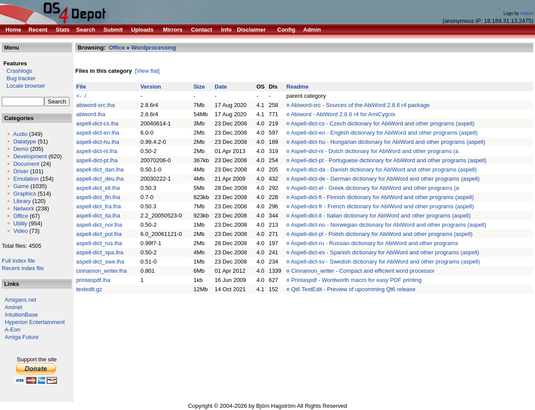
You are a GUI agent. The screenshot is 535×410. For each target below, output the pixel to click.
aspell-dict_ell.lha (98, 188)
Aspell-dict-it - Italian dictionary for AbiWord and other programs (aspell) (381, 215)
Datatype (24, 141)
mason (526, 13)
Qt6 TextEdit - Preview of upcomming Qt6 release (353, 289)
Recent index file (23, 268)
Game (20, 186)
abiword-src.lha (95, 105)
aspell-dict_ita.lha (98, 215)
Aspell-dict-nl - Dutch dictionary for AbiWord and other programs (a (374, 151)
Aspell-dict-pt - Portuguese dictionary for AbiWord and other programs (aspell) (388, 160)
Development (30, 156)
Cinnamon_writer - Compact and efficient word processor (363, 270)
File (81, 86)
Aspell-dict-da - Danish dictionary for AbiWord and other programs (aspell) (384, 169)
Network (23, 208)
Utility (20, 223)
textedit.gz (89, 289)
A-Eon (13, 329)
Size (199, 86)
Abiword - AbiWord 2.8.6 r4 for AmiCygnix (343, 114)
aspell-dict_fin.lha (98, 197)
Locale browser (23, 85)
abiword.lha (91, 114)
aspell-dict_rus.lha (99, 243)
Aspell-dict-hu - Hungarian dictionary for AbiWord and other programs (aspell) (388, 142)
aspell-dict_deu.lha (99, 178)
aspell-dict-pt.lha (97, 160)
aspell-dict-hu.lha (97, 142)
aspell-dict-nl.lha (96, 151)
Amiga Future (22, 337)
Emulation (26, 178)
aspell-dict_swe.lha (100, 261)
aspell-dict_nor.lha (99, 224)
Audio (20, 134)
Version (151, 86)
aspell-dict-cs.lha (97, 123)
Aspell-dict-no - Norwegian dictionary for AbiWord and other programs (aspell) (388, 224)
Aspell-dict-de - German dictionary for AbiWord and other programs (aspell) (385, 178)
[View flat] (147, 71)
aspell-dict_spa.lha (99, 252)
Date (221, 86)
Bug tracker (18, 78)
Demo (20, 149)
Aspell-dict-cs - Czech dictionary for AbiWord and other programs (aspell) (383, 123)
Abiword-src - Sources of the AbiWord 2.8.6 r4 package (360, 105)
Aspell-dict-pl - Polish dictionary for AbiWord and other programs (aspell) (381, 234)
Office (20, 216)
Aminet (13, 307)
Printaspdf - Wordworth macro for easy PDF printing (356, 280)
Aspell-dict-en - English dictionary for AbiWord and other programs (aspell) (384, 132)
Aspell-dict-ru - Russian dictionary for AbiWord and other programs (374, 243)
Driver (20, 171)
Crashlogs (17, 71)
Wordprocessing (153, 47)
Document (26, 163)
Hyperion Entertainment (35, 322)
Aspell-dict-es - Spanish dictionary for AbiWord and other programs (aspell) (385, 252)
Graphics (24, 193)
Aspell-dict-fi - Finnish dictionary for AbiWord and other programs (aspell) (382, 197)
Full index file (18, 260)
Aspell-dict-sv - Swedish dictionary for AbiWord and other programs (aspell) (385, 261)
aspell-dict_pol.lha (99, 234)
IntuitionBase (21, 314)
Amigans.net (20, 299)
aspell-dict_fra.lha (98, 206)
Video (20, 231)
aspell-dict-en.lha (97, 132)
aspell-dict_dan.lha (99, 169)
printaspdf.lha (93, 280)
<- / (81, 96)
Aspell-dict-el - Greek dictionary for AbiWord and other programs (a (375, 188)
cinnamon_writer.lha (101, 270)
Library (22, 201)
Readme (297, 86)
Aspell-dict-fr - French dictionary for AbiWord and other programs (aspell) (382, 206)
